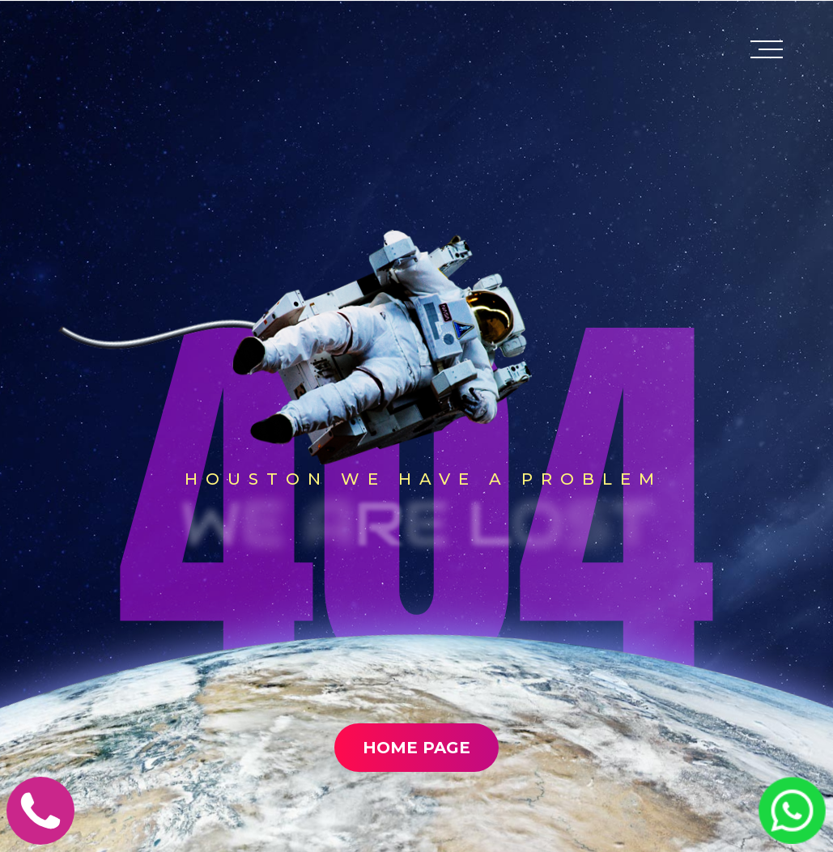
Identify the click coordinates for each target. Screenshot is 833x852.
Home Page (416, 749)
